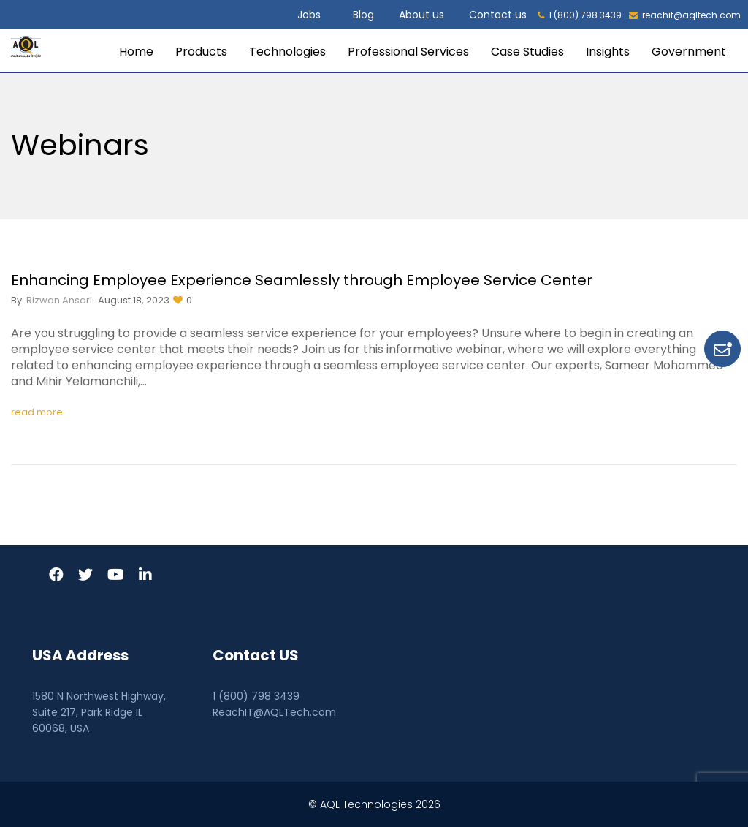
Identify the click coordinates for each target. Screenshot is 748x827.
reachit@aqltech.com (685, 15)
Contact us (498, 14)
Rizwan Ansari (59, 300)
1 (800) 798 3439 (580, 15)
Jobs (309, 14)
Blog (363, 14)
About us (421, 14)
